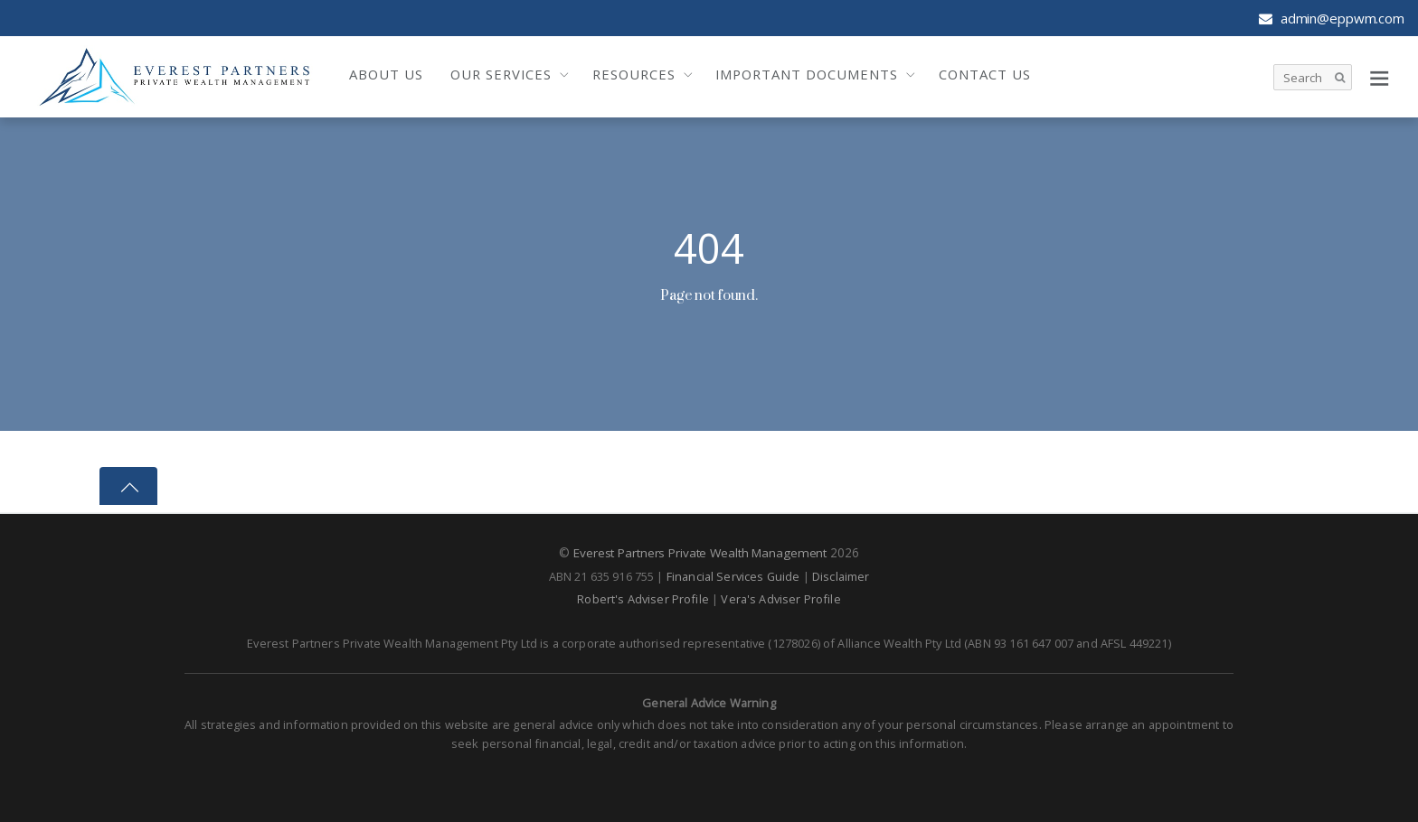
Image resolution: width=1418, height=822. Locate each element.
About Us (386, 74)
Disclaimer (841, 575)
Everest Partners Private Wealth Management (700, 552)
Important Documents (806, 74)
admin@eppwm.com (1331, 18)
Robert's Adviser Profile (643, 598)
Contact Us (985, 74)
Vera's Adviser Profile (780, 598)
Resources (634, 74)
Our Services (501, 74)
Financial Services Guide (733, 575)
